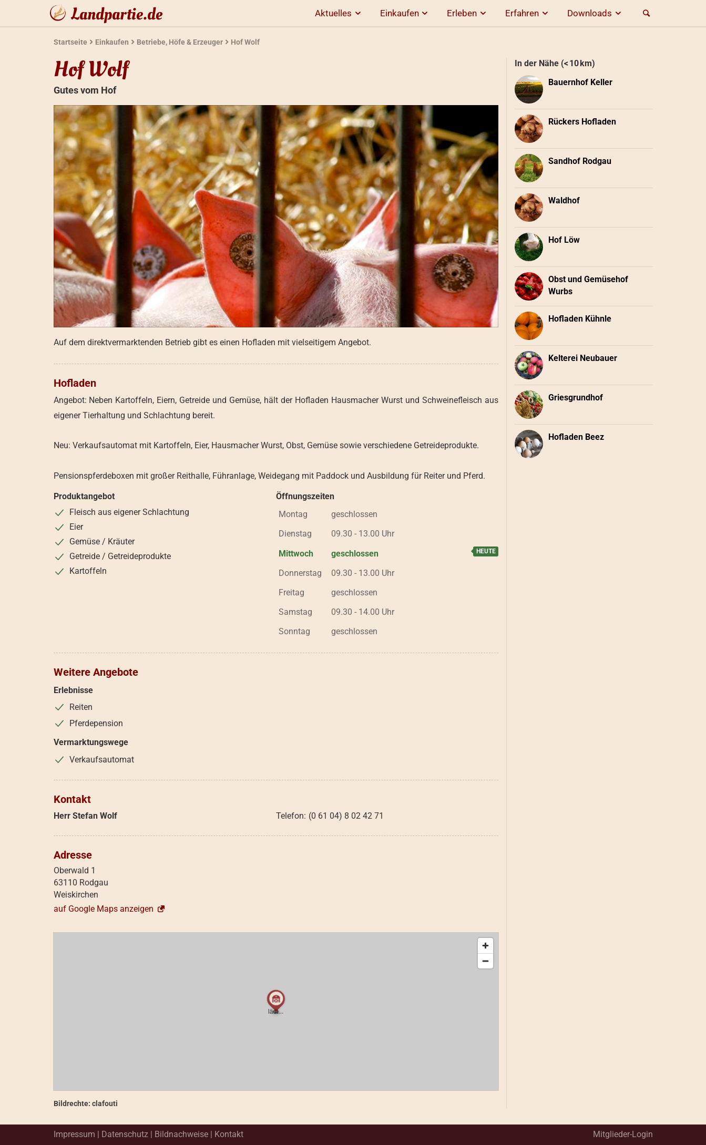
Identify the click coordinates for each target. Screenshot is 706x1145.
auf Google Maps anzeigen (110, 909)
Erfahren (528, 13)
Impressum (74, 1134)
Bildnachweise (181, 1134)
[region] (276, 1011)
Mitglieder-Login (623, 1134)
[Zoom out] (485, 960)
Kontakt (228, 1134)
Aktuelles (339, 13)
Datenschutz (124, 1134)
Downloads (596, 13)
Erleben (468, 13)
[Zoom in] (485, 945)
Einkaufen (406, 13)
